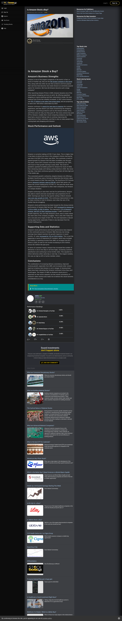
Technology (80, 61)
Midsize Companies (82, 55)
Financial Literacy (81, 108)
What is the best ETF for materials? (38, 442)
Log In (105, 3)
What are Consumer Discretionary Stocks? (41, 372)
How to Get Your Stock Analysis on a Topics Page (89, 13)
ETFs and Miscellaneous (83, 76)
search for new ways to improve (52, 106)
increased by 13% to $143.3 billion (51, 236)
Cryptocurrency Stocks (82, 118)
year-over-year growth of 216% (38, 198)
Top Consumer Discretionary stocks (46, 288)
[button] (12, 8)
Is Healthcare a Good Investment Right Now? (41, 597)
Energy (78, 66)
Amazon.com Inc (40, 298)
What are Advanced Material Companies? (40, 425)
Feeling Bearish (81, 50)
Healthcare (79, 63)
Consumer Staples (81, 71)
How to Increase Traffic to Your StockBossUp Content (90, 11)
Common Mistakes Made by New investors (88, 20)
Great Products (80, 110)
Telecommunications (82, 65)
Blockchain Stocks (81, 120)
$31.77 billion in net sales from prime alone (45, 101)
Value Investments (81, 107)
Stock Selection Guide (82, 105)
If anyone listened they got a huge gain (39, 579)
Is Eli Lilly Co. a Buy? (33, 503)
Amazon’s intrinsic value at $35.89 (44, 182)
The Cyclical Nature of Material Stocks (39, 408)
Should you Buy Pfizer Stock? (36, 458)
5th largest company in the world (61, 81)
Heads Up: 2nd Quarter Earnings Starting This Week (44, 486)
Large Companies (81, 53)
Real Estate (79, 74)
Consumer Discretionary (83, 73)
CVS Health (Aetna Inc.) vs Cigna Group (40, 533)
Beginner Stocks (81, 112)
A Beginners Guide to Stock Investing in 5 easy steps (90, 18)
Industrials (79, 58)
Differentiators (32, 561)
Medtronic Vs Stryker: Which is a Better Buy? (41, 612)
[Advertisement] (50, 56)
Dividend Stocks (81, 51)
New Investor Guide (82, 122)
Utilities (79, 68)
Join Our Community (49, 362)
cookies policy (47, 618)
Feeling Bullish (80, 48)
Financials (79, 60)
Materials (79, 69)
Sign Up (114, 3)
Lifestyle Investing (81, 103)
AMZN (37, 296)
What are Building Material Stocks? (38, 390)
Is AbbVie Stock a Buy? (34, 520)
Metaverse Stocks (81, 117)
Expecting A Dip (32, 547)
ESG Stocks (80, 113)
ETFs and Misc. (81, 99)
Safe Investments (81, 115)
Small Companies (81, 56)
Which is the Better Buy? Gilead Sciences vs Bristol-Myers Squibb (48, 472)
